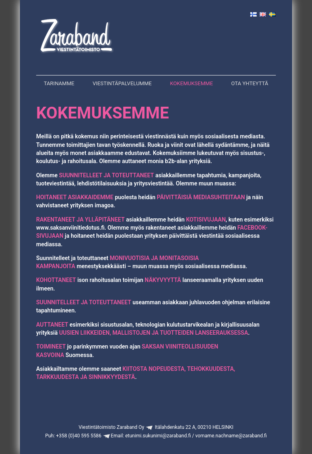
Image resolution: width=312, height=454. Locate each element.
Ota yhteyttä (249, 83)
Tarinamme (59, 83)
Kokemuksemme (191, 83)
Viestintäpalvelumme (122, 83)
